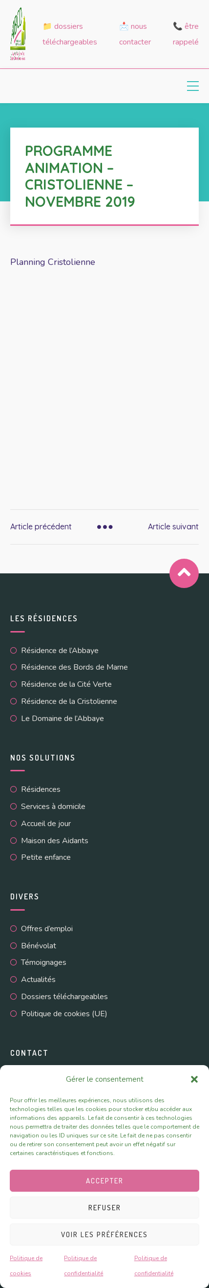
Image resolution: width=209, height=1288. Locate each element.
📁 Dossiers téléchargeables (69, 34)
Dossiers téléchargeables (64, 996)
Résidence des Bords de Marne (74, 667)
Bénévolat (38, 945)
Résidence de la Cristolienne (69, 701)
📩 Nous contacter (135, 34)
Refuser (104, 1207)
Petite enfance (46, 857)
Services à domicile (53, 806)
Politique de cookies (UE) (64, 1013)
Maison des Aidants (54, 840)
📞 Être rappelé (186, 34)
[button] (194, 1079)
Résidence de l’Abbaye (60, 650)
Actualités (38, 979)
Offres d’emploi (47, 928)
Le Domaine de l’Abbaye (62, 718)
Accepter (105, 1180)
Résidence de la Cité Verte (66, 684)
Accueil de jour (46, 823)
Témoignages (43, 962)
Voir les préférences (104, 1234)
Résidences (41, 789)
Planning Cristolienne (52, 262)
